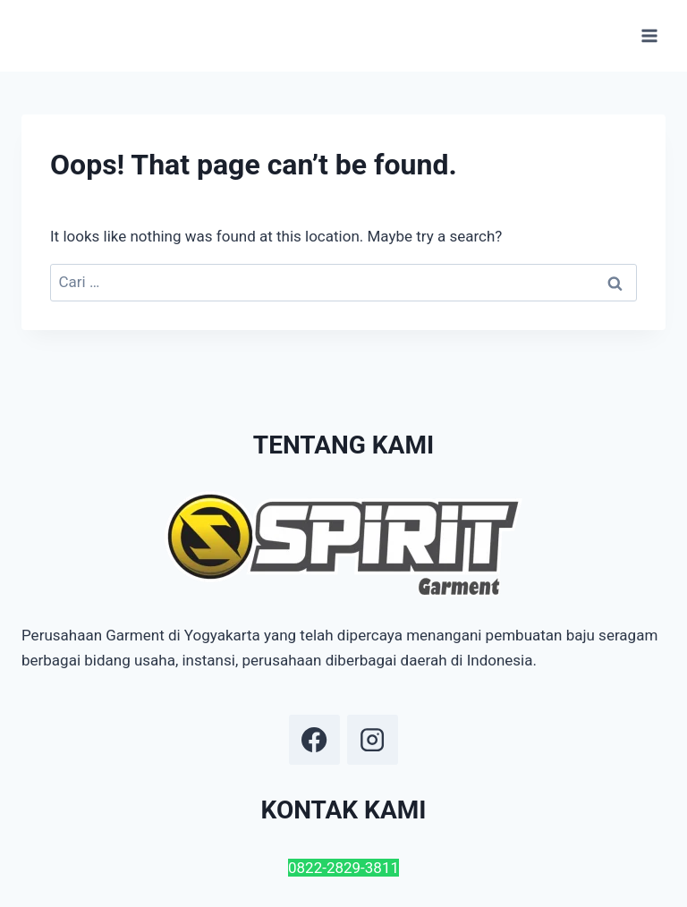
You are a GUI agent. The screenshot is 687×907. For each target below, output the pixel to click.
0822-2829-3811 (343, 868)
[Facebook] (314, 740)
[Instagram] (372, 740)
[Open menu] (649, 35)
